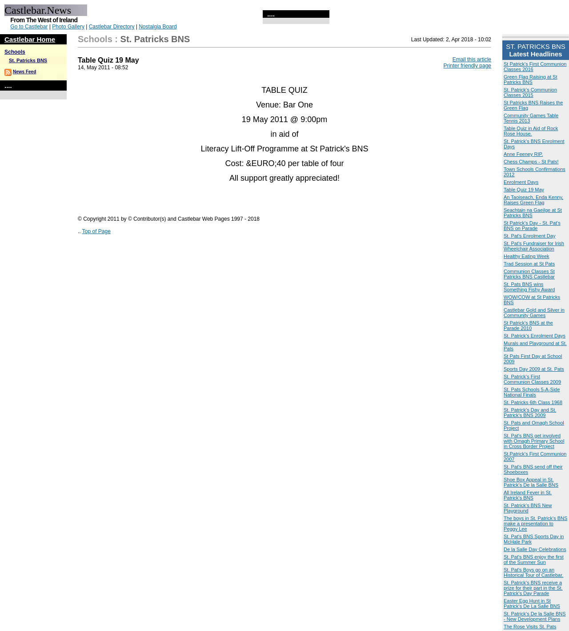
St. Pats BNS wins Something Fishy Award (529, 287)
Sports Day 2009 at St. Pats (534, 369)
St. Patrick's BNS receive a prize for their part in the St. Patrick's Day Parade (533, 588)
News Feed (24, 71)
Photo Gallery (68, 27)
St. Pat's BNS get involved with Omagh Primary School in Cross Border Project (534, 441)
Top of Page (96, 231)
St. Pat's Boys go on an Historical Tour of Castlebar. (533, 572)
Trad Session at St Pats (529, 263)
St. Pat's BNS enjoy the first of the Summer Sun (534, 559)
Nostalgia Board (157, 27)
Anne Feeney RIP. (523, 154)
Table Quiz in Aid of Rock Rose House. (531, 131)
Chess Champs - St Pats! (531, 161)
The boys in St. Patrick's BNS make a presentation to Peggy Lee (535, 524)
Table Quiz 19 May (524, 189)
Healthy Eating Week (526, 256)
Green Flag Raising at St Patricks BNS (530, 79)
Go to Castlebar (29, 27)
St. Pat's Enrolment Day (529, 235)
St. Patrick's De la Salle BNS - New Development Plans (535, 616)
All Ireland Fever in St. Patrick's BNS (528, 495)
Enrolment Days (521, 182)
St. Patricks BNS (28, 60)
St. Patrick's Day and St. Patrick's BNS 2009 (530, 412)
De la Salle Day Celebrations (535, 549)
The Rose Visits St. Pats (530, 626)
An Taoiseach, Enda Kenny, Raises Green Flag (533, 199)
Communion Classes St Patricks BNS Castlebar (529, 274)
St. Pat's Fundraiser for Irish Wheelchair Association (534, 246)
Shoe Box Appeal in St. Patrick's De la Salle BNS (531, 482)
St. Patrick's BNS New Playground (528, 508)
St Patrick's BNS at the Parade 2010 (528, 325)
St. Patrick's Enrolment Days (534, 335)
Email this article (472, 59)
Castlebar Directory (112, 27)
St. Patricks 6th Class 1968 (533, 402)
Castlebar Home (29, 39)
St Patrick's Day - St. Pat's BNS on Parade (532, 225)
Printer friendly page (467, 66)
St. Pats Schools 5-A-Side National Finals (532, 392)
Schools (14, 52)
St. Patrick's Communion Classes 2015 (530, 92)
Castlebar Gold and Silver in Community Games (534, 312)
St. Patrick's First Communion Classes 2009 (532, 379)
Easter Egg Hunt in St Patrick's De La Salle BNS (532, 603)
